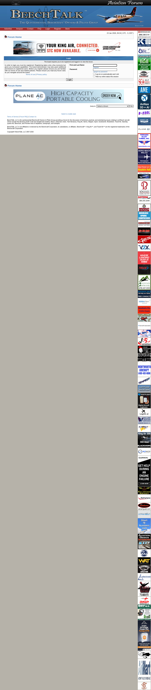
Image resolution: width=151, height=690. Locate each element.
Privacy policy (42, 74)
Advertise (8, 29)
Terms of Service (12, 117)
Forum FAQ (24, 117)
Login (47, 29)
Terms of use (30, 74)
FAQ (39, 29)
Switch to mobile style (68, 114)
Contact (30, 29)
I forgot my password (100, 72)
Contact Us (32, 117)
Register (57, 29)
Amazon (19, 29)
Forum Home (15, 37)
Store (67, 29)
